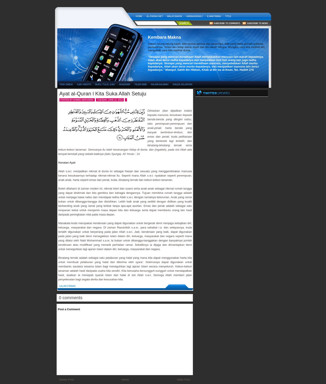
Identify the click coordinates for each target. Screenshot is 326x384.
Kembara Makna (95, 15)
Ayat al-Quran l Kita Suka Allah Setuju (102, 93)
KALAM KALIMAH (160, 84)
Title (228, 16)
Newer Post (66, 379)
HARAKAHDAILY (194, 16)
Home (139, 16)
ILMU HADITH (84, 84)
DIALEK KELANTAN (182, 84)
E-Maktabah (214, 16)
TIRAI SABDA (66, 84)
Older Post (183, 379)
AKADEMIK (124, 84)
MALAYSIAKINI (174, 16)
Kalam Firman (67, 286)
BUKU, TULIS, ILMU (105, 84)
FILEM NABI (141, 84)
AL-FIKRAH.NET (155, 16)
